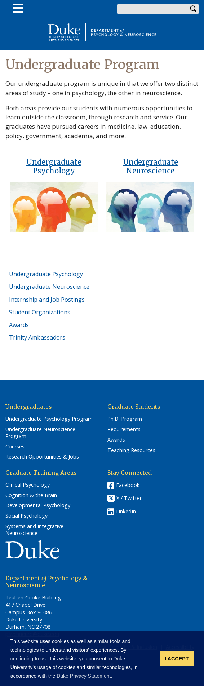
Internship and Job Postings (47, 300)
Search (193, 9)
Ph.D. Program (124, 419)
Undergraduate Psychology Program (49, 419)
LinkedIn (126, 511)
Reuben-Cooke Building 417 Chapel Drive (33, 601)
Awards (19, 325)
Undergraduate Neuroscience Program (40, 432)
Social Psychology (26, 516)
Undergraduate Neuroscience (150, 166)
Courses (15, 446)
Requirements (124, 429)
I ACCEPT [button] (177, 658)
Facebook (127, 485)
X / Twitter (129, 498)
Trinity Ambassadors (37, 337)
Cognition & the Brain (31, 495)
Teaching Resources (131, 450)
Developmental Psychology (37, 505)
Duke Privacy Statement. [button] (84, 676)
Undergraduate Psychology (53, 166)
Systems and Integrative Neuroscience (34, 529)
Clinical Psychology (27, 485)
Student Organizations (39, 312)
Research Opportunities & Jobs (42, 456)
